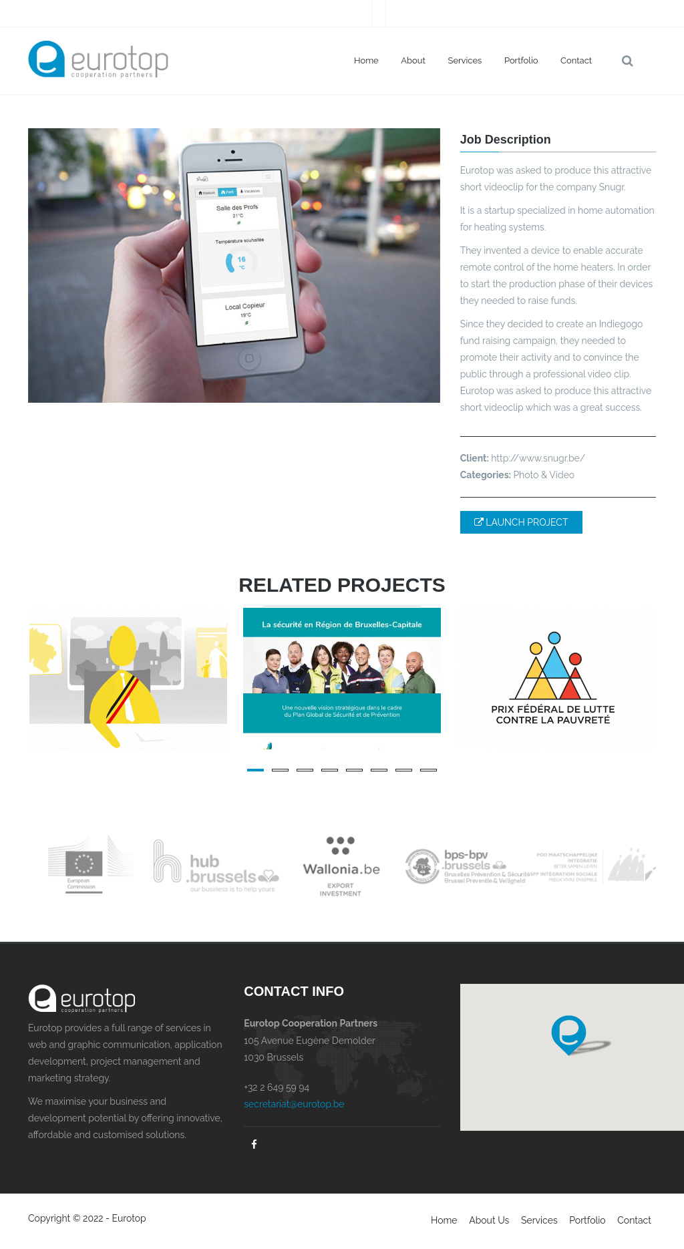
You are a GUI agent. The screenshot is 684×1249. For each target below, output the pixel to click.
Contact (576, 60)
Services (465, 60)
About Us (489, 1220)
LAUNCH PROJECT (521, 522)
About (413, 60)
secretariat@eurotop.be (294, 1104)
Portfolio (521, 60)
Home (366, 60)
